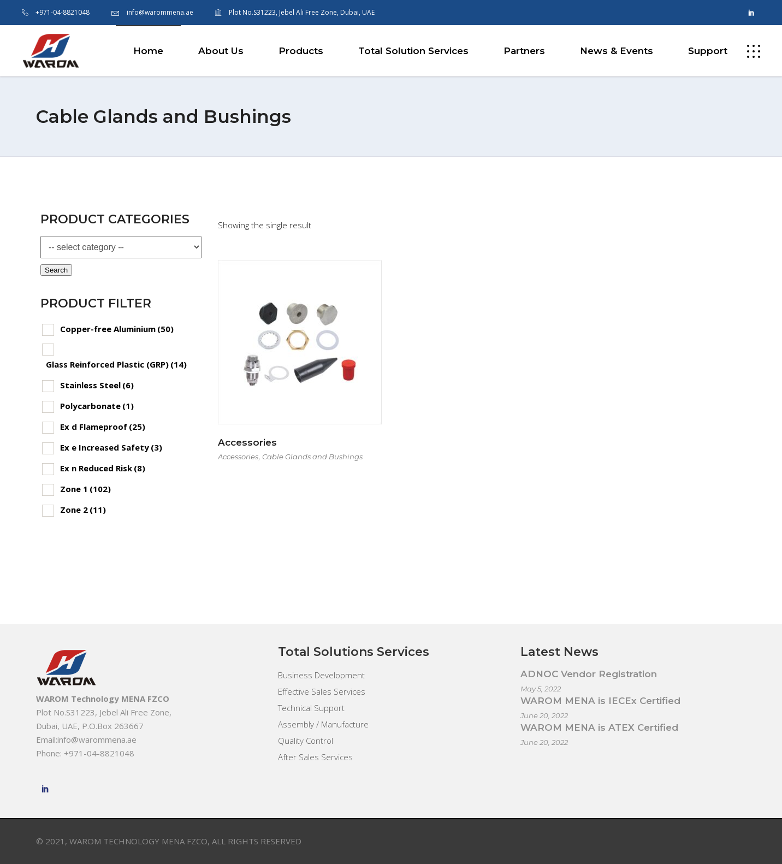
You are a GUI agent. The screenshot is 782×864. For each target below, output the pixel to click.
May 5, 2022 (540, 688)
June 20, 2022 (544, 715)
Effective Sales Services (321, 691)
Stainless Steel (97, 385)
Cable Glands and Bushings (312, 456)
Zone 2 (83, 509)
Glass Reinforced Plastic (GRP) (116, 364)
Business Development (321, 675)
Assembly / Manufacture (323, 724)
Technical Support (311, 707)
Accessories (247, 442)
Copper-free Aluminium (117, 328)
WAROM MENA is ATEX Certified (599, 727)
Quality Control (305, 740)
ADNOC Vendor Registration (588, 673)
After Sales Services (315, 756)
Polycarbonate (97, 405)
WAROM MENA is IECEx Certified (600, 700)
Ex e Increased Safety (111, 447)
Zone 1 (85, 488)
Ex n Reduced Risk (102, 468)
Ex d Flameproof (102, 426)
